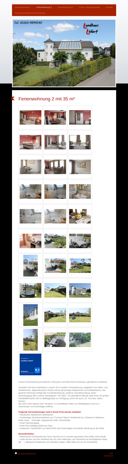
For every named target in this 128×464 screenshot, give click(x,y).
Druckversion (22, 453)
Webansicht (108, 456)
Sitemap (33, 453)
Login (111, 453)
